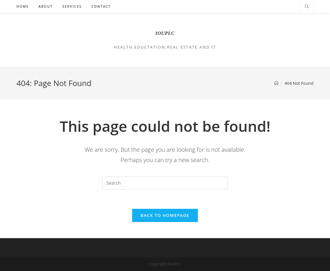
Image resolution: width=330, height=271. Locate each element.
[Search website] (306, 6)
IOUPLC (164, 33)
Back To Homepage (165, 215)
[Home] (276, 83)
